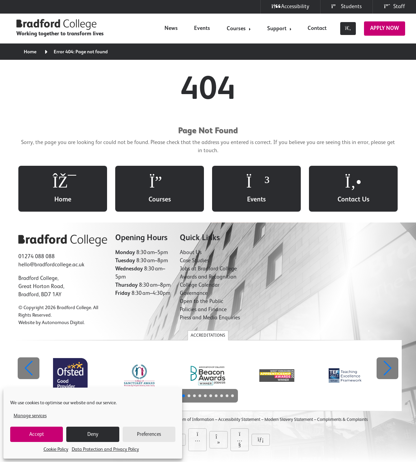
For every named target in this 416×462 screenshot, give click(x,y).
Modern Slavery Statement (288, 419)
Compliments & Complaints (342, 419)
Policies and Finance (203, 310)
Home (30, 52)
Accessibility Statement (239, 419)
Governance (194, 293)
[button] (387, 368)
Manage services (30, 415)
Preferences (149, 434)
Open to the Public (201, 301)
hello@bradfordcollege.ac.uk (51, 265)
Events (202, 28)
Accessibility (290, 7)
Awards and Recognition (208, 277)
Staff (394, 7)
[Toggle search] (348, 28)
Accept (36, 434)
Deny (92, 434)
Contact (317, 28)
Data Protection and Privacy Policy (105, 449)
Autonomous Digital (63, 322)
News (171, 28)
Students (346, 7)
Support (277, 29)
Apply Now (384, 28)
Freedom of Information (192, 419)
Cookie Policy (56, 449)
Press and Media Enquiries (210, 318)
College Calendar (200, 285)
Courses (236, 29)
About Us (191, 252)
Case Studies (194, 261)
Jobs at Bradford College (208, 269)
